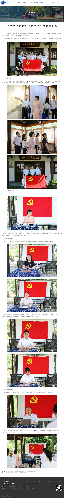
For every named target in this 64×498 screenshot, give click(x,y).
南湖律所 (19, 2)
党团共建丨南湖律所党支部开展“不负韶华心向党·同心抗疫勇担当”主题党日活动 (19, 471)
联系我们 (57, 2)
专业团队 (25, 2)
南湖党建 (41, 2)
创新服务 (46, 2)
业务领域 (30, 2)
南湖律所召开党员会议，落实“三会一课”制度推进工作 (14, 472)
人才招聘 (52, 2)
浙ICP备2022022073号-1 (10, 488)
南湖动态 (36, 2)
